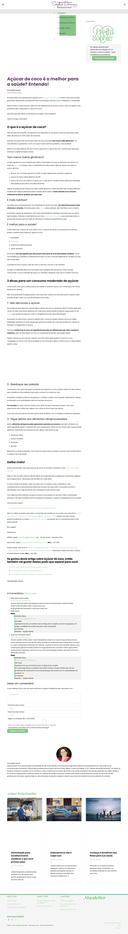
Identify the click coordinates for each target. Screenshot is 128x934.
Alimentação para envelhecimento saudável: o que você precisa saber (22, 858)
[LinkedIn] (12, 920)
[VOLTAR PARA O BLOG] (44, 578)
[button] (125, 5)
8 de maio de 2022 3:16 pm (20, 637)
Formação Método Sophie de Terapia (46, 902)
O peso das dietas (66, 901)
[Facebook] (9, 920)
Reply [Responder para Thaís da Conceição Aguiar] (13, 655)
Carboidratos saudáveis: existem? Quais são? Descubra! (31, 574)
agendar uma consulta (38, 519)
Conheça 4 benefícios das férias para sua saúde (103, 855)
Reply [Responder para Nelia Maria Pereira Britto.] (13, 614)
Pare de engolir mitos (48, 516)
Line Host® (118, 929)
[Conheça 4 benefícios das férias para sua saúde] (103, 800)
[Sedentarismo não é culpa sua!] (64, 800)
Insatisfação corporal (44, 907)
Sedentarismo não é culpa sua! (60, 855)
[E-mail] (44, 715)
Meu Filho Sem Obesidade (16, 908)
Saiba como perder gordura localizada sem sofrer (29, 567)
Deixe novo (30, 593)
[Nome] (44, 709)
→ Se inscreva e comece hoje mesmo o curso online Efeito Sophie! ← (32, 508)
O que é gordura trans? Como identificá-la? (27, 571)
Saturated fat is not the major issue (34, 542)
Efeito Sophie (11, 901)
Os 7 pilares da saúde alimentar (27, 516)
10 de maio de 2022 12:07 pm (25, 619)
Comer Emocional (13, 905)
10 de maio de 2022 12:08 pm (25, 660)
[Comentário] (44, 698)
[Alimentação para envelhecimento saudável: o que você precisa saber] (24, 800)
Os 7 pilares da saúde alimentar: (68, 906)
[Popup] (3, 4)
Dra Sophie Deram (14, 764)
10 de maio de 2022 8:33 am (21, 601)
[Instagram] (16, 920)
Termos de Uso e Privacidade (113, 923)
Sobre (119, 926)
